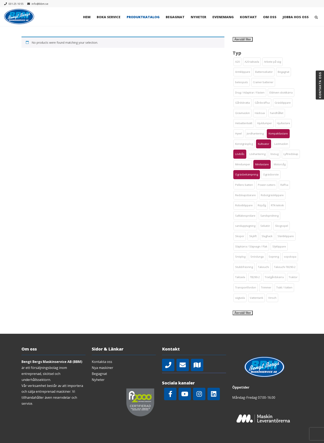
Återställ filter (242, 39)
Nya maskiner (102, 367)
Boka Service (108, 17)
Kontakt (248, 17)
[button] (237, 62)
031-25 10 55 (16, 4)
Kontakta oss (102, 361)
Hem (87, 17)
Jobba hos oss (296, 17)
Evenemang (223, 17)
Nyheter (198, 17)
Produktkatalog (143, 17)
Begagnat (175, 17)
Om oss (269, 17)
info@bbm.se (40, 4)
